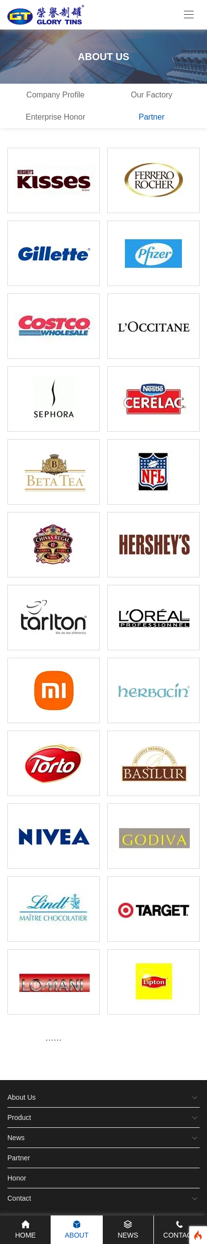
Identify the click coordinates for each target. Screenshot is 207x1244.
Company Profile (56, 95)
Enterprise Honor (55, 117)
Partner (151, 117)
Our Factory (151, 95)
